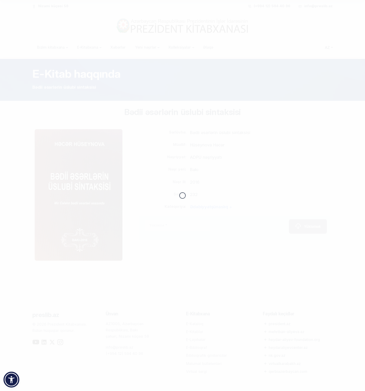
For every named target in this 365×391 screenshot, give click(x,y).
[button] (11, 379)
